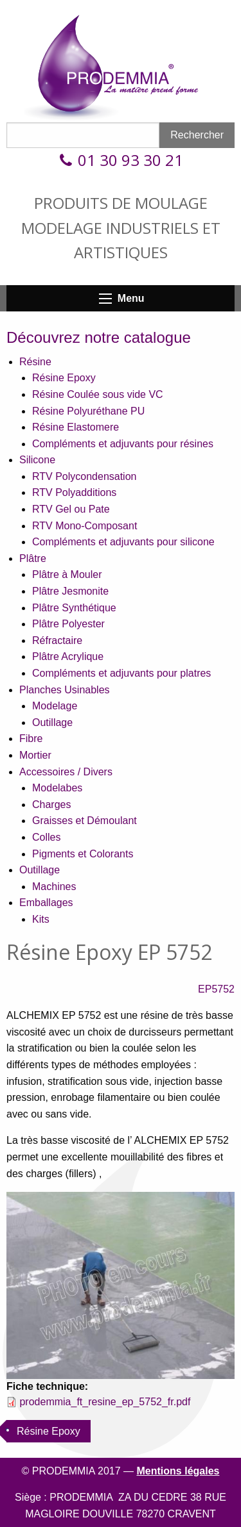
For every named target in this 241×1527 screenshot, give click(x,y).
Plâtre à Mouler (67, 574)
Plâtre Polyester (68, 623)
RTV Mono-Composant (84, 525)
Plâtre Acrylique (67, 656)
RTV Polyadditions (74, 492)
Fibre (30, 738)
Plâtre (32, 558)
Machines (54, 886)
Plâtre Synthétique (74, 607)
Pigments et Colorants (82, 853)
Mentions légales (178, 1470)
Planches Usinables (64, 689)
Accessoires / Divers (65, 771)
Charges (51, 804)
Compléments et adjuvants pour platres (121, 673)
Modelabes (57, 787)
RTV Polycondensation (84, 476)
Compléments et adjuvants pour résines (122, 443)
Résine (35, 361)
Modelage (54, 705)
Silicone (37, 459)
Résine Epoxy (64, 377)
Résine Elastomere (75, 427)
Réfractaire (57, 640)
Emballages (46, 902)
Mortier (35, 755)
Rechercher (197, 134)
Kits (40, 919)
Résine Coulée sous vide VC (97, 394)
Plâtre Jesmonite (70, 591)
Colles (46, 837)
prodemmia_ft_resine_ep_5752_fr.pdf (104, 1401)
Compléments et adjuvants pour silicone (123, 541)
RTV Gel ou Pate (71, 509)
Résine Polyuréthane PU (88, 411)
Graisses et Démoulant (84, 820)
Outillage (52, 722)
